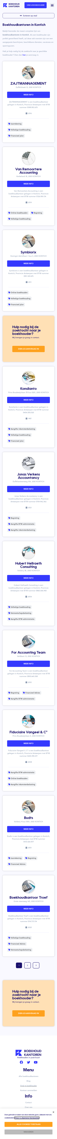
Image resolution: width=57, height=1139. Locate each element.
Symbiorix (28, 252)
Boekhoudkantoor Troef (29, 897)
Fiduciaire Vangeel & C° (28, 732)
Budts (28, 818)
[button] (52, 5)
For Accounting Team (29, 652)
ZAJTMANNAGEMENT (28, 83)
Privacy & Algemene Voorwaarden (27, 1118)
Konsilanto (28, 389)
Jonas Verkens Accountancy (28, 476)
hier (24, 55)
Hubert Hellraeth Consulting (28, 565)
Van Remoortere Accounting (28, 171)
